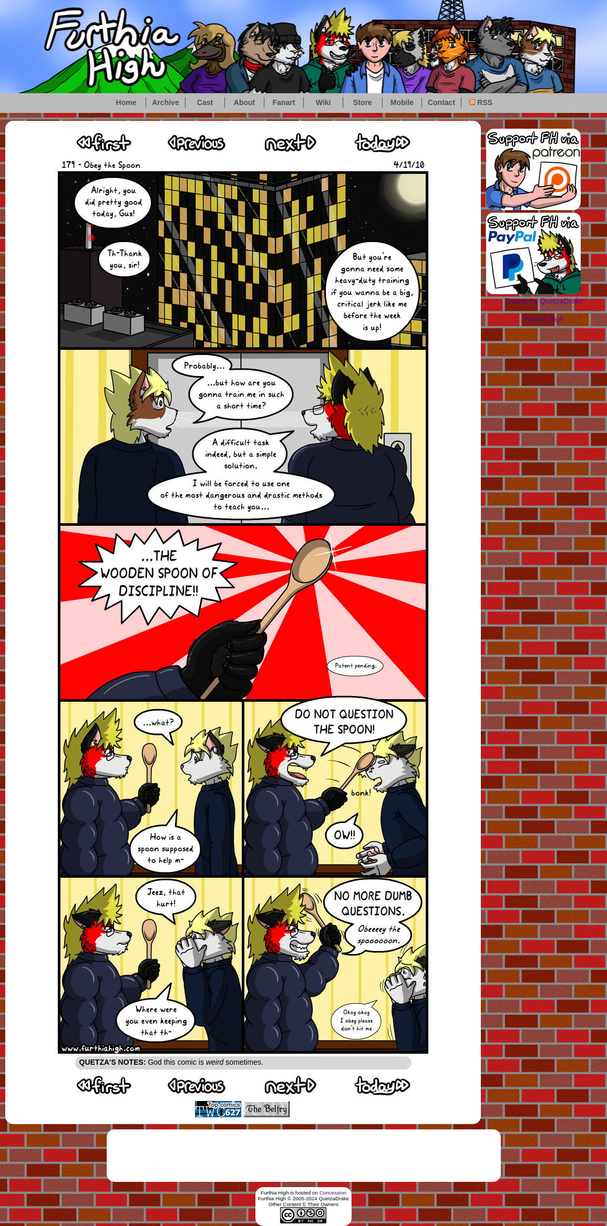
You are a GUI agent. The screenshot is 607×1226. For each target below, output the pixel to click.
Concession (333, 1193)
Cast (205, 102)
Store (362, 102)
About (244, 102)
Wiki (323, 102)
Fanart (284, 102)
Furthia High (544, 319)
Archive (165, 102)
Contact (441, 102)
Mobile (402, 102)
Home (126, 102)
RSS (480, 102)
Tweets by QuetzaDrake (544, 301)
